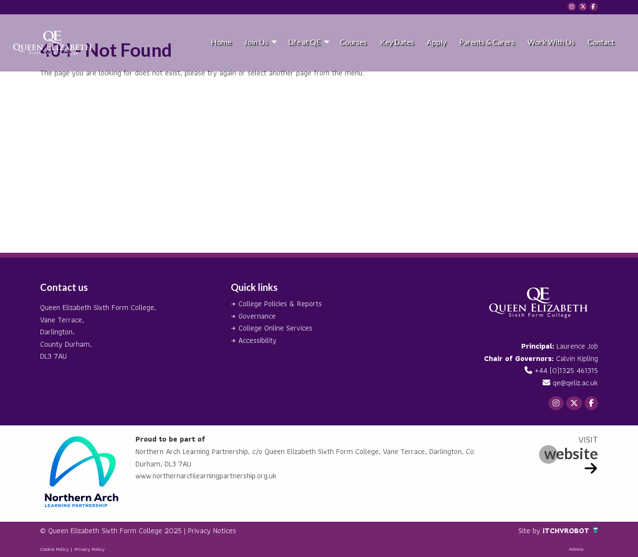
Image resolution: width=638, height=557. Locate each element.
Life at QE (304, 41)
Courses (353, 41)
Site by (530, 530)
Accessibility (257, 340)
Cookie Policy (54, 549)
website (571, 453)
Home (221, 41)
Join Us (256, 41)
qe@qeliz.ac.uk (575, 383)
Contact (600, 41)
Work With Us (551, 41)
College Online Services (275, 328)
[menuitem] (221, 41)
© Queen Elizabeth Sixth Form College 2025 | (114, 530)
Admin (576, 549)
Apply (436, 41)
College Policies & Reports (280, 303)
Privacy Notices (212, 530)
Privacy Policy (89, 549)
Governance (257, 316)
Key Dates (397, 41)
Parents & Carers (487, 41)
